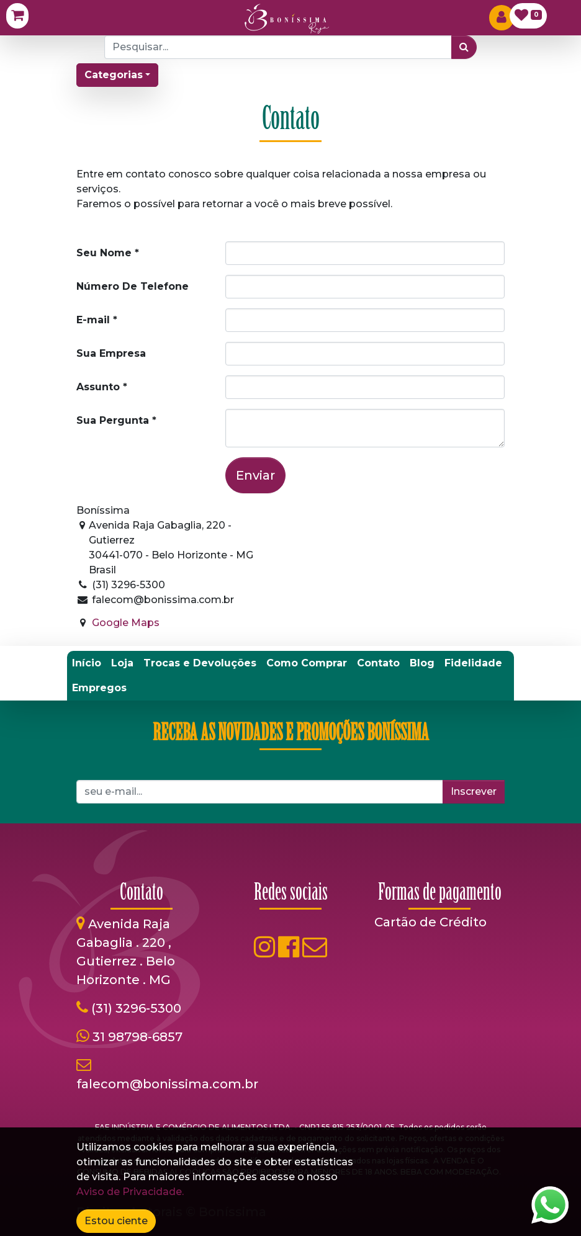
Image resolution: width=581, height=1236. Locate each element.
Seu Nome (104, 253)
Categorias (113, 75)
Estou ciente (116, 1221)
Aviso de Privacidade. (130, 1192)
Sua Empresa (111, 353)
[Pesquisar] (464, 47)
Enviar (255, 475)
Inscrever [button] (474, 791)
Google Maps (126, 623)
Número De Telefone (132, 286)
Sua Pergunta (112, 420)
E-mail (93, 320)
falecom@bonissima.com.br (167, 1084)
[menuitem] (86, 663)
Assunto (98, 387)
